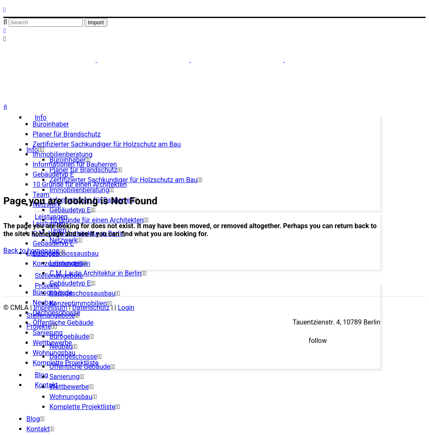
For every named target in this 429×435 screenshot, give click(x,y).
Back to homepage (31, 251)
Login (126, 307)
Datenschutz (90, 307)
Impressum (50, 307)
